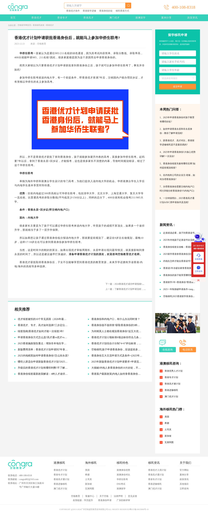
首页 (13, 17)
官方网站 (184, 470)
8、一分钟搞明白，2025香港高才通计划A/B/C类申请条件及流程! (177, 200)
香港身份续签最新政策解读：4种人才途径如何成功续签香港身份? (43, 373)
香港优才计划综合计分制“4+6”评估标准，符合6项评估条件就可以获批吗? (116, 343)
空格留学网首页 (24, 25)
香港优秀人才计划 (174, 371)
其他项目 (184, 484)
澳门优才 (114, 17)
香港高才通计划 (172, 384)
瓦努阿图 (169, 442)
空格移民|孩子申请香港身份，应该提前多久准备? (116, 349)
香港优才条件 (73, 11)
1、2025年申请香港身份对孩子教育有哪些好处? (177, 119)
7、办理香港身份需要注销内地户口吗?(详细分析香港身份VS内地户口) (177, 188)
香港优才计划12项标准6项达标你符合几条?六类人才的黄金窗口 (116, 337)
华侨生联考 (122, 479)
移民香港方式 (122, 11)
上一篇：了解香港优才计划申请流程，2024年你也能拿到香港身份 (137, 289)
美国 (167, 417)
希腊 (167, 423)
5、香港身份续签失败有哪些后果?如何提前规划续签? (177, 165)
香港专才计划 (171, 377)
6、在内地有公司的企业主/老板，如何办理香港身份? (177, 177)
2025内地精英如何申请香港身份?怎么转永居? (43, 355)
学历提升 (88, 500)
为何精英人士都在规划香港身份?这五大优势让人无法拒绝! (116, 331)
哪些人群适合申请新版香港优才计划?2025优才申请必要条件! (43, 361)
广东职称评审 (123, 500)
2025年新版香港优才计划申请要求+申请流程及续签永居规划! (116, 361)
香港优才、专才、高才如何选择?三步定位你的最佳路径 (43, 325)
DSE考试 (121, 484)
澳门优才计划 (171, 397)
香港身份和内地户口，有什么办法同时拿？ (115, 319)
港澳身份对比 (123, 474)
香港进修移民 (171, 390)
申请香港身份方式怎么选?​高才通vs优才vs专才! (43, 337)
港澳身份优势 (123, 470)
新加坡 (168, 436)
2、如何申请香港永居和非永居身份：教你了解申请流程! (176, 131)
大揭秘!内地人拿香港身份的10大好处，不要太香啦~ (116, 367)
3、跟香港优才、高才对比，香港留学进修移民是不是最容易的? (177, 142)
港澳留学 (140, 17)
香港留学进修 (89, 11)
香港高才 (88, 17)
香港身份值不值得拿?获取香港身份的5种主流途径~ (116, 325)
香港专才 (62, 17)
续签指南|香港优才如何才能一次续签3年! (41, 331)
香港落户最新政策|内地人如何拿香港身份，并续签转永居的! (116, 373)
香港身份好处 (106, 11)
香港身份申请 (105, 500)
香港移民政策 (38, 25)
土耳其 (168, 429)
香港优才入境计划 (157, 470)
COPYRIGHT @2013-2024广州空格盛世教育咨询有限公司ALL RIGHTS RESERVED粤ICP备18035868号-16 (103, 509)
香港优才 (36, 17)
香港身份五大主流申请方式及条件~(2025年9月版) (116, 355)
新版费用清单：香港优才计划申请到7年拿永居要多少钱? (43, 349)
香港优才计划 (60, 470)
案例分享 (166, 17)
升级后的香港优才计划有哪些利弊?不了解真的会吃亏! (43, 367)
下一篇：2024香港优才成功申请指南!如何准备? (128, 284)
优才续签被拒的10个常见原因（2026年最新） (43, 319)
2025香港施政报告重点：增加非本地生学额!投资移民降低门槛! (43, 343)
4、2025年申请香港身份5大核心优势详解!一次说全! (178, 154)
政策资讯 (192, 17)
